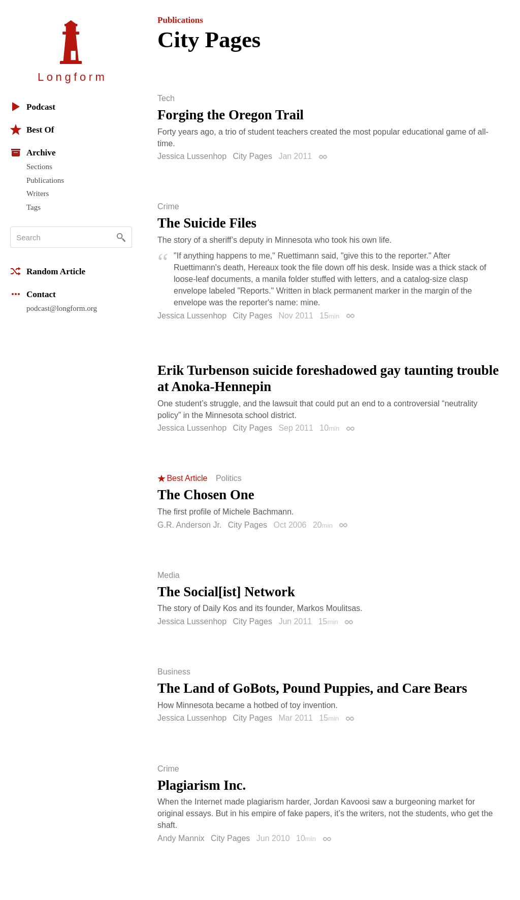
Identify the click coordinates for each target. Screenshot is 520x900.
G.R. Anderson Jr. (189, 525)
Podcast (32, 106)
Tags (33, 207)
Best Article (187, 478)
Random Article (47, 271)
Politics (229, 478)
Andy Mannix (181, 838)
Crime (168, 207)
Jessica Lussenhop (191, 156)
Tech (166, 98)
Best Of (32, 129)
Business (173, 672)
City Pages (252, 156)
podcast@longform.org (61, 308)
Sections (39, 167)
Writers (37, 193)
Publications (45, 180)
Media (168, 575)
